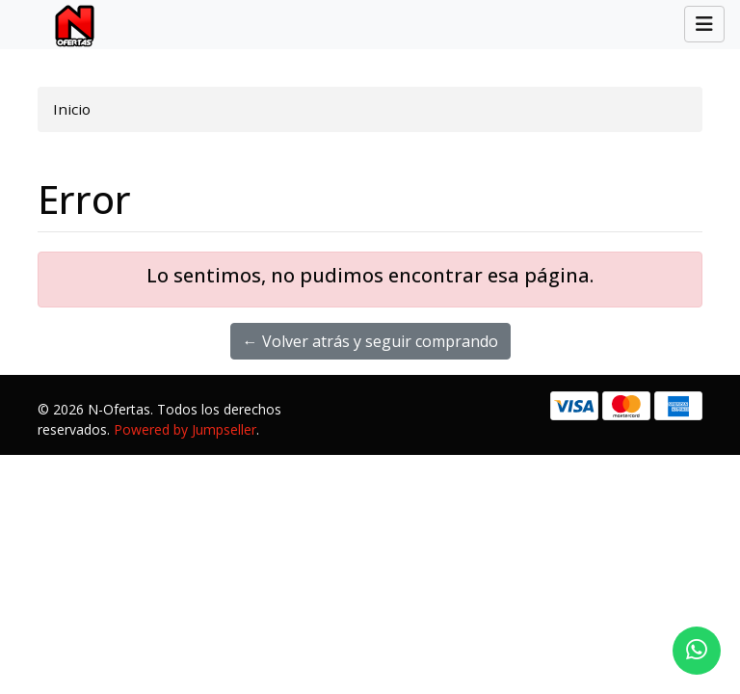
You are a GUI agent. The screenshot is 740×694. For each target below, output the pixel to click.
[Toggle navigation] (704, 24)
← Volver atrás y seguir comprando (370, 341)
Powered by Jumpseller (185, 429)
